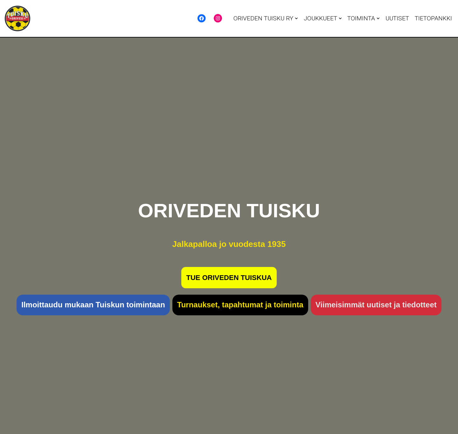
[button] (296, 18)
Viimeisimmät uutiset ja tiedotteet (376, 304)
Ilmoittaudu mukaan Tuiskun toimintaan (93, 304)
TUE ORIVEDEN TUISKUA (229, 278)
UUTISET (397, 18)
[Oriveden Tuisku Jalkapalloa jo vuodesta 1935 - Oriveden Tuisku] (17, 18)
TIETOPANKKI (433, 18)
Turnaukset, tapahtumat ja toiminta (240, 304)
